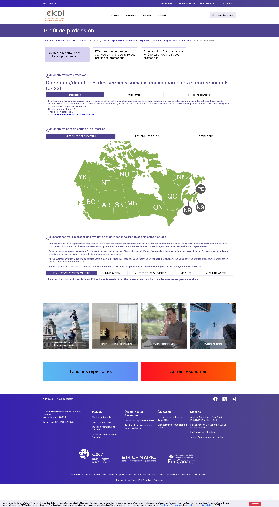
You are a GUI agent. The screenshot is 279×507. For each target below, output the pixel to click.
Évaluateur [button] (130, 15)
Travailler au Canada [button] (102, 422)
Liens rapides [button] (166, 3)
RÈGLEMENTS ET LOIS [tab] (147, 136)
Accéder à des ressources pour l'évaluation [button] (138, 426)
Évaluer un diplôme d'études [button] (139, 420)
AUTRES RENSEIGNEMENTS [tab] (150, 273)
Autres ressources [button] (188, 371)
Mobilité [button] (162, 15)
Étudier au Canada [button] (101, 417)
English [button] (229, 3)
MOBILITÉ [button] (195, 412)
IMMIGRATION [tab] (112, 273)
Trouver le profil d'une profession (119, 40)
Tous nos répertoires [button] (90, 371)
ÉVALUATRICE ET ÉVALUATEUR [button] (134, 413)
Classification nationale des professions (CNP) (72, 114)
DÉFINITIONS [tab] (206, 136)
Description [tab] (75, 94)
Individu (60, 40)
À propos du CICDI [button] (187, 3)
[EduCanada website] (182, 458)
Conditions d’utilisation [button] (153, 480)
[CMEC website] (98, 458)
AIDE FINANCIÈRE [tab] (216, 273)
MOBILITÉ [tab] (186, 273)
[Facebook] (216, 398)
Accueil (49, 40)
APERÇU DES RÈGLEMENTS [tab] (81, 136)
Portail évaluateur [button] (224, 15)
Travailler (94, 40)
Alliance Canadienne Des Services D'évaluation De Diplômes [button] (207, 418)
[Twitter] (225, 398)
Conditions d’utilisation (170, 505)
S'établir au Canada (77, 40)
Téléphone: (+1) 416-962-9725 (59, 422)
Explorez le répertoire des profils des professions (165, 40)
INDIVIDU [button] (97, 412)
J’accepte (255, 504)
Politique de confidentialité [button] (128, 480)
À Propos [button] (48, 399)
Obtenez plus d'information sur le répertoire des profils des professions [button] (163, 54)
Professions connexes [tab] (198, 94)
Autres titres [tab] (134, 94)
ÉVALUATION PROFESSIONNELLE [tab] (71, 273)
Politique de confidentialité (199, 505)
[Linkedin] (233, 398)
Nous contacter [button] (50, 3)
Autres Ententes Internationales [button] (206, 437)
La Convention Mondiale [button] (202, 432)
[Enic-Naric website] (139, 458)
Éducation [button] (147, 15)
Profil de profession (204, 40)
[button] (55, 15)
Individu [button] (115, 15)
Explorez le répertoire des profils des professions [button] (63, 54)
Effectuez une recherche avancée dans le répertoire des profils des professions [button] (115, 54)
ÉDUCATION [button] (164, 412)
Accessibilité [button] (208, 3)
